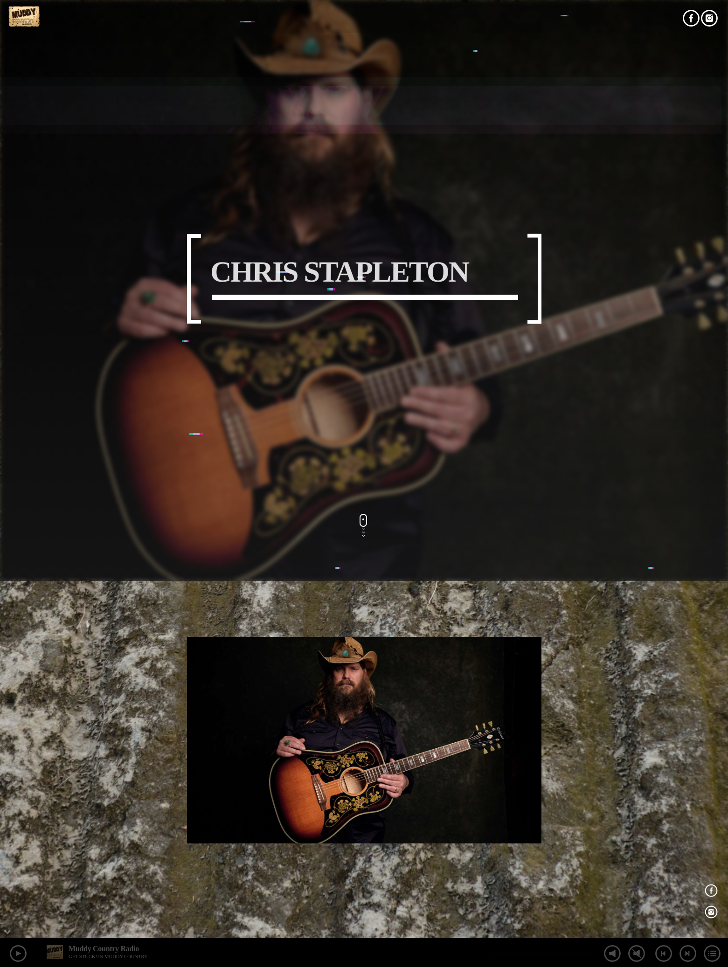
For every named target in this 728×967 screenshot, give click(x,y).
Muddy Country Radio (104, 949)
